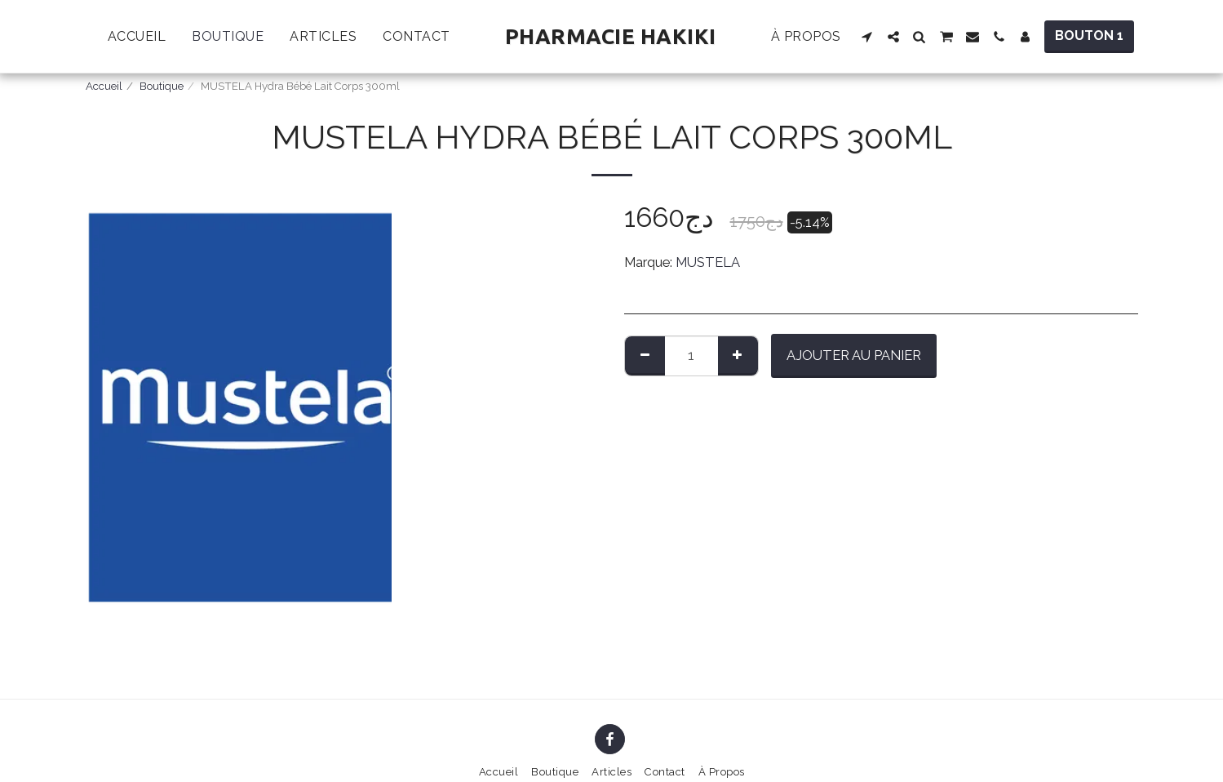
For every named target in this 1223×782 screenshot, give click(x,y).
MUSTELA (708, 262)
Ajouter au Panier (854, 355)
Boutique (162, 86)
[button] (867, 36)
